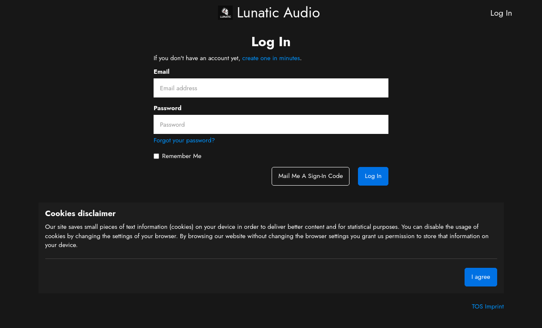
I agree (480, 276)
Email (162, 71)
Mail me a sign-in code (310, 176)
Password (168, 108)
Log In (501, 13)
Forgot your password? (184, 140)
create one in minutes (271, 58)
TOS (478, 306)
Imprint (494, 306)
